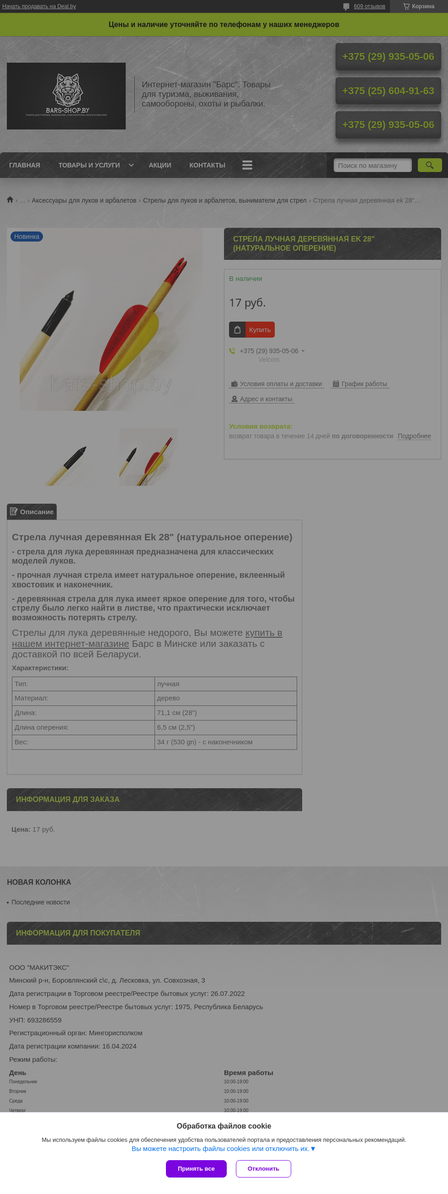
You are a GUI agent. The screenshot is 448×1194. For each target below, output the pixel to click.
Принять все (196, 1168)
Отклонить (263, 1168)
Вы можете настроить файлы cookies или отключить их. (220, 1148)
